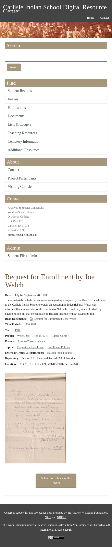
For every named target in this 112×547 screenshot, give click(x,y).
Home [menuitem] (90, 17)
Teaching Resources (22, 133)
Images (13, 99)
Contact (13, 170)
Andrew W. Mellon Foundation (89, 512)
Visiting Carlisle (20, 187)
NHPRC (61, 517)
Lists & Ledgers (19, 124)
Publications (17, 108)
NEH (48, 517)
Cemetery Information (24, 141)
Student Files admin (22, 256)
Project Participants (22, 178)
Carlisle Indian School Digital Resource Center (55, 7)
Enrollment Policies (59, 347)
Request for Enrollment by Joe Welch (55, 318)
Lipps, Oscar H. (61, 335)
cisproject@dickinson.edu (22, 234)
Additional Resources (23, 150)
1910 (18, 330)
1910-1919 (30, 324)
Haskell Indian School (59, 352)
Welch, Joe (23, 335)
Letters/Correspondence (32, 341)
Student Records (20, 91)
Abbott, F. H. (41, 335)
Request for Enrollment (30, 347)
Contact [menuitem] (104, 17)
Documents (16, 116)
